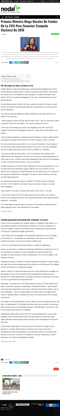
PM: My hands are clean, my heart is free (12, 79)
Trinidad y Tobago (55, 34)
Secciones (16, 17)
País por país (9, 17)
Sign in (43, 1)
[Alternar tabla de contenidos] (27, 76)
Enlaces (16, 1)
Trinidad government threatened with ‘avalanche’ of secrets (16, 81)
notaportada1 (6, 359)
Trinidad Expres (6, 211)
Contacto (31, 1)
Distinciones (23, 1)
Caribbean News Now (8, 341)
